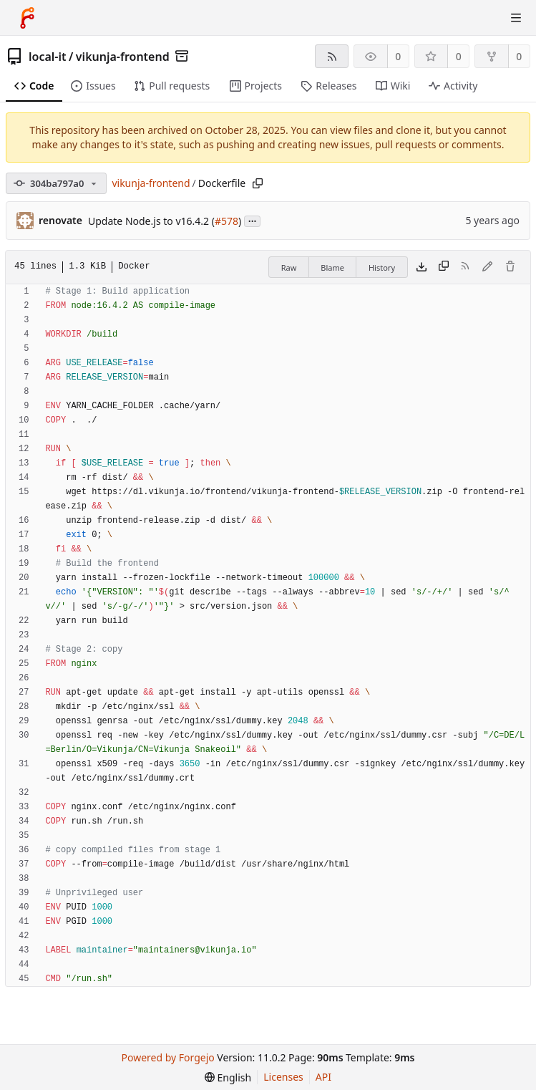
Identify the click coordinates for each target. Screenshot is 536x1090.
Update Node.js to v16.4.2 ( (151, 221)
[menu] (228, 1077)
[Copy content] (443, 267)
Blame (332, 267)
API (323, 1077)
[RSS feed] (332, 56)
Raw (289, 267)
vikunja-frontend (123, 56)
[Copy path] (258, 183)
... (252, 220)
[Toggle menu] (516, 18)
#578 (226, 221)
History (382, 267)
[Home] (27, 18)
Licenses (283, 1077)
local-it (47, 56)
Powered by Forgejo (168, 1057)
